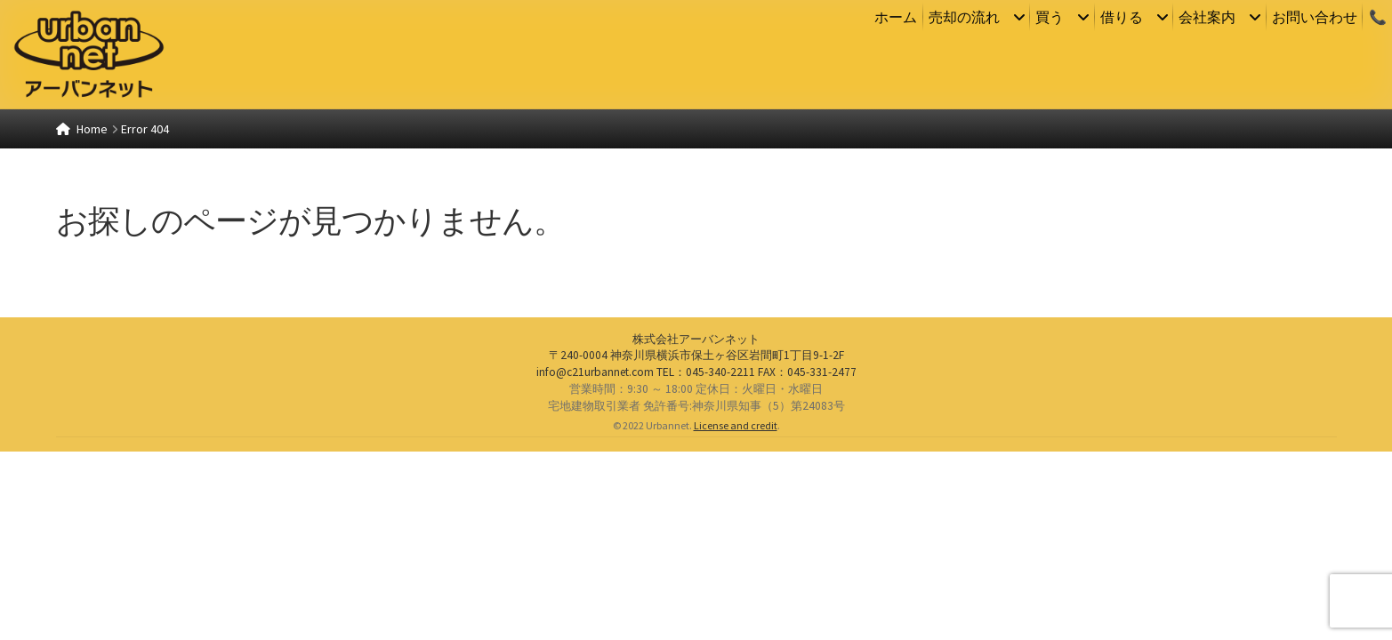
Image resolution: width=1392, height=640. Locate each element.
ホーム (895, 17)
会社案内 (1207, 17)
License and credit (735, 613)
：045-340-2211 (705, 560)
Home (92, 129)
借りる (1121, 17)
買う (1049, 17)
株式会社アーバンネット (696, 527)
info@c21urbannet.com (595, 560)
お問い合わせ (1314, 17)
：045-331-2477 (807, 560)
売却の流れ (964, 17)
